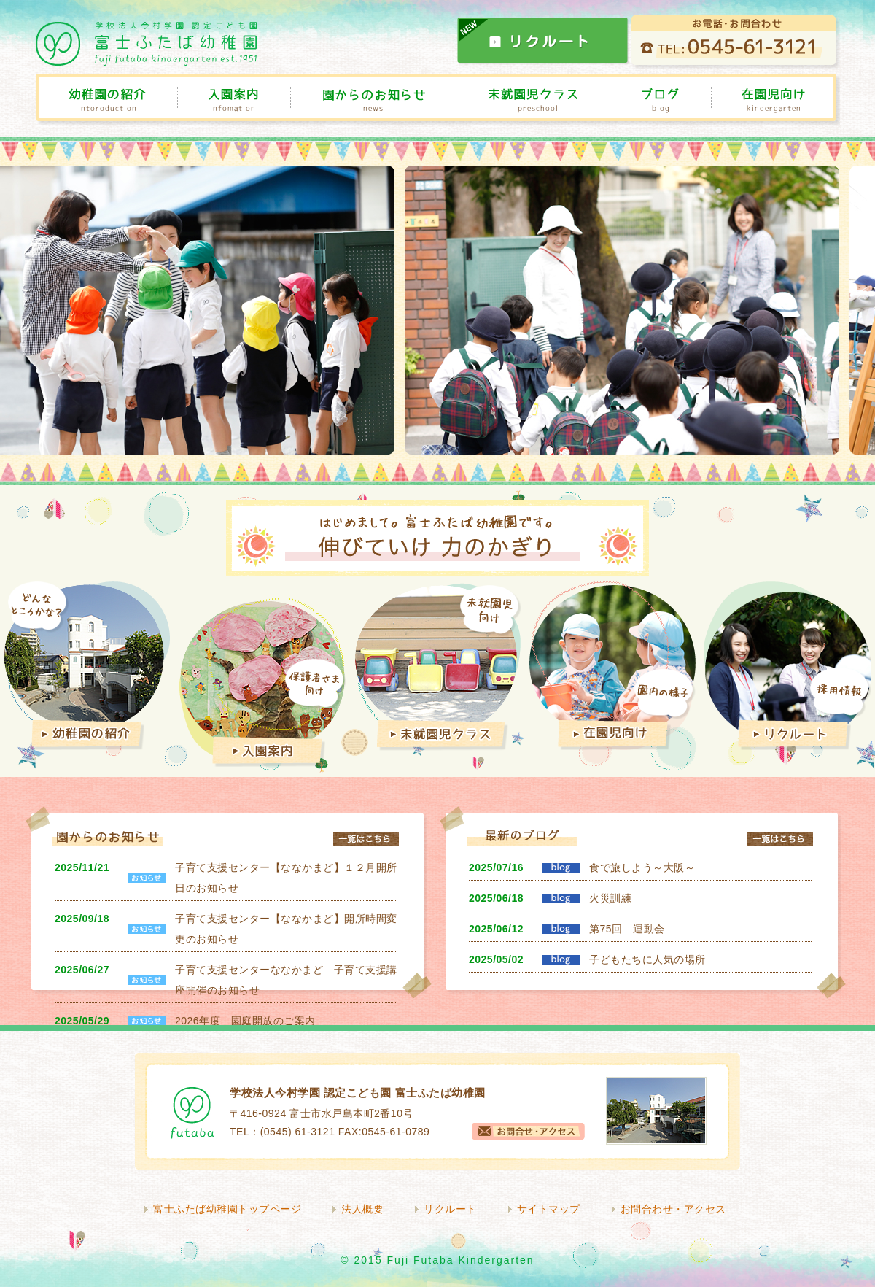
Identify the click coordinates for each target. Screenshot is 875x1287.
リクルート (450, 1209)
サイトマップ (548, 1209)
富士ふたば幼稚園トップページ (227, 1209)
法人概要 (362, 1209)
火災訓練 (610, 898)
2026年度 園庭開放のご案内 (245, 1021)
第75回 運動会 (627, 929)
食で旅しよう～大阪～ (642, 867)
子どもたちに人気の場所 (647, 959)
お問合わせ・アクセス (673, 1209)
